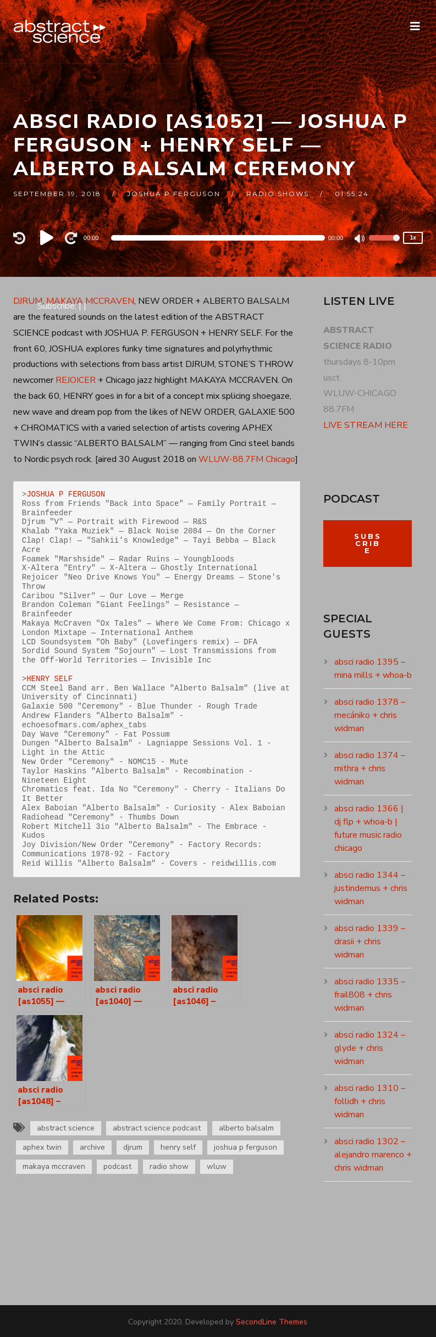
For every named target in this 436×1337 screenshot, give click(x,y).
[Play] (48, 238)
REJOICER (76, 380)
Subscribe (368, 543)
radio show (169, 1166)
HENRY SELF (49, 678)
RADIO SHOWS (277, 194)
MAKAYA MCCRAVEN (90, 301)
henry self (178, 1147)
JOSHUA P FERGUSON (65, 494)
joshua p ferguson (173, 194)
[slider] (217, 238)
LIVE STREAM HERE (365, 425)
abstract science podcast (157, 1128)
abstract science (66, 1128)
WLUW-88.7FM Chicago (246, 459)
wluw (217, 1166)
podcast (117, 1166)
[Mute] (360, 239)
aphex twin (42, 1147)
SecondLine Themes (271, 1322)
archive (92, 1147)
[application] (218, 238)
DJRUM (27, 301)
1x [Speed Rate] (413, 238)
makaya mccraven (54, 1166)
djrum (132, 1147)
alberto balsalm (246, 1128)
